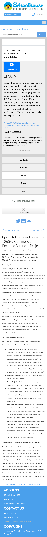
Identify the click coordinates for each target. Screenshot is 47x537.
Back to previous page (23, 200)
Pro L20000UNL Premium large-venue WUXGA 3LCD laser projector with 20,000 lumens (21, 125)
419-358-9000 (39, 15)
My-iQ (25, 29)
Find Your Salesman (11, 14)
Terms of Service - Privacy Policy (17, 522)
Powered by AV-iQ (34, 484)
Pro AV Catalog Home (10, 29)
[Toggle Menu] (44, 22)
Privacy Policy (21, 484)
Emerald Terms (10, 484)
